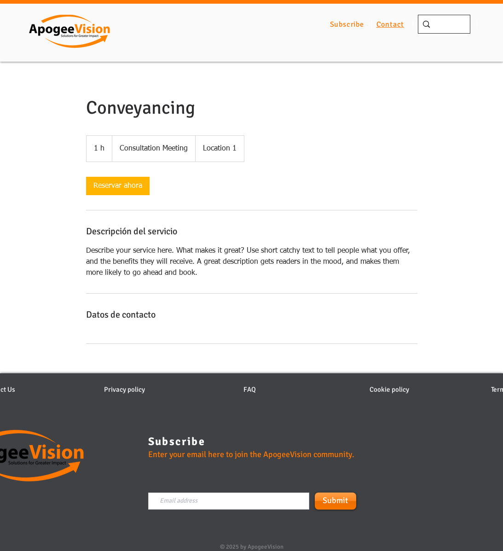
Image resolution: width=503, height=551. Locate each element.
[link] (118, 186)
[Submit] (335, 501)
